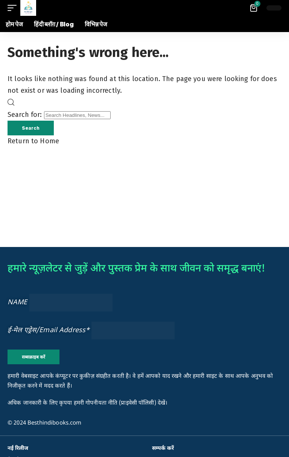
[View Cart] (254, 8)
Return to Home (33, 141)
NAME (17, 302)
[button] (14, 8)
